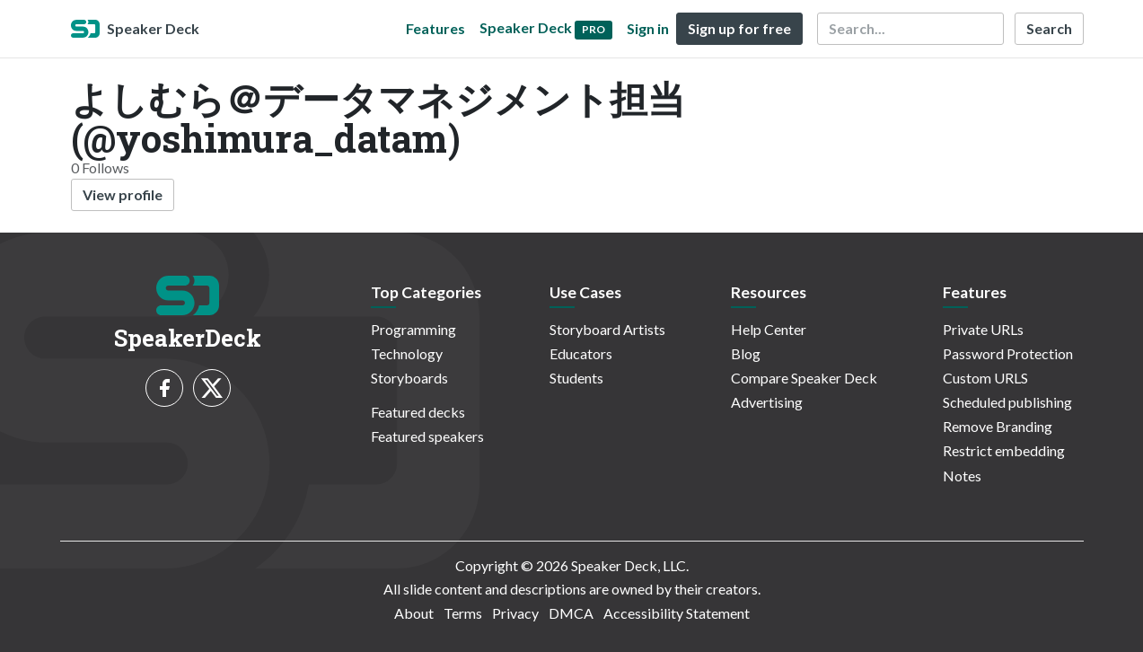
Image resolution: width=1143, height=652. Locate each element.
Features (435, 28)
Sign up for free (739, 28)
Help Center (768, 329)
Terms (463, 612)
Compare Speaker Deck (804, 377)
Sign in (648, 28)
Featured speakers (427, 436)
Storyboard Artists (607, 329)
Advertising (767, 401)
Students (576, 377)
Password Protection (1008, 353)
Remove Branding (997, 426)
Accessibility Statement (676, 612)
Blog (746, 353)
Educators (581, 353)
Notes (962, 475)
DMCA (571, 612)
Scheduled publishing (1007, 401)
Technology (407, 353)
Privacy (515, 612)
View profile (123, 194)
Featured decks (418, 411)
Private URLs (983, 329)
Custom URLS (985, 377)
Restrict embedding (1004, 450)
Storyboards (409, 377)
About (414, 612)
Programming (413, 329)
